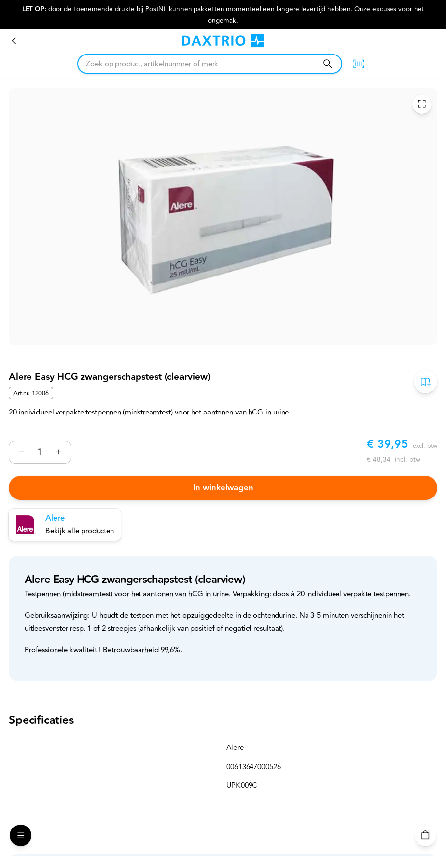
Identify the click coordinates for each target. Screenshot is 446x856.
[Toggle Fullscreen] (422, 103)
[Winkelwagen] (425, 835)
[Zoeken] (327, 63)
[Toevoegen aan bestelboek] (425, 381)
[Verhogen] (59, 451)
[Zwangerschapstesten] (14, 40)
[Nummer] (40, 452)
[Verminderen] (21, 451)
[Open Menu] (20, 835)
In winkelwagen (223, 487)
